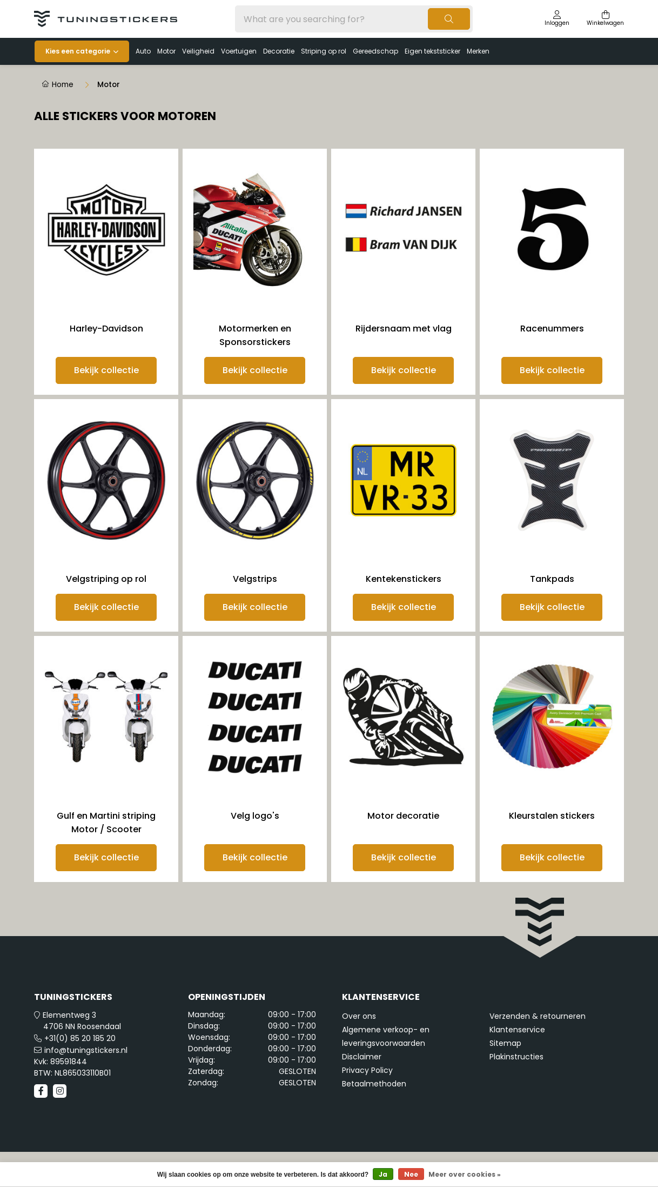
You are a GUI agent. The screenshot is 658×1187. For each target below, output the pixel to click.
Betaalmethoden (374, 1083)
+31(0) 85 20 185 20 (80, 1038)
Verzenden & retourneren (537, 1016)
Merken (478, 51)
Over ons (359, 1016)
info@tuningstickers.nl (85, 1050)
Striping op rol (323, 51)
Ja (383, 1174)
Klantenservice (517, 1029)
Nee (411, 1174)
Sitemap (505, 1043)
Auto (143, 51)
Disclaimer (361, 1056)
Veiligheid (198, 51)
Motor (166, 51)
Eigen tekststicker (432, 51)
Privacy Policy (367, 1070)
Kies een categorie (77, 51)
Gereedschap (375, 51)
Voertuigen (239, 51)
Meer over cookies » (464, 1174)
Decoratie (278, 51)
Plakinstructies (516, 1056)
